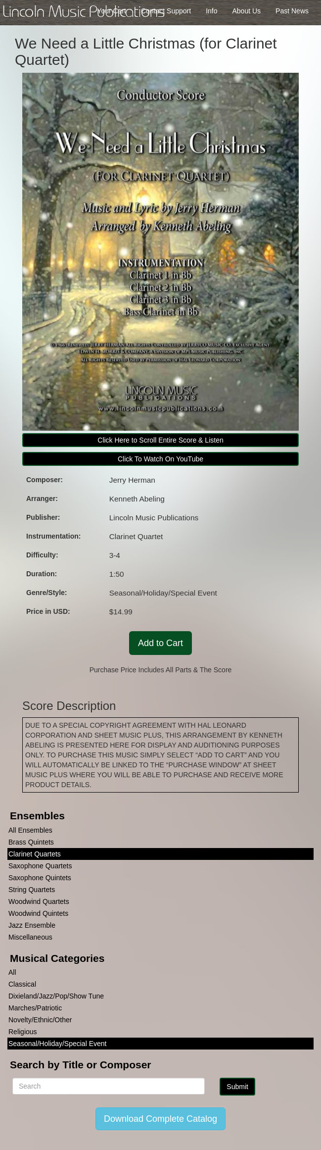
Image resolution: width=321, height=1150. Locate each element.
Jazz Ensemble (31, 925)
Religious (22, 1032)
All (12, 972)
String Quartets (31, 890)
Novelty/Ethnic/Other (40, 1020)
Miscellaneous (30, 937)
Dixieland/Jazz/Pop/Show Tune (56, 996)
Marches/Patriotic (35, 1008)
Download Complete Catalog (160, 1119)
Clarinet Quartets (34, 854)
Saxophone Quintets (39, 878)
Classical (22, 984)
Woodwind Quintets (38, 913)
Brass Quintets (31, 842)
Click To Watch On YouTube (160, 459)
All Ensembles (30, 830)
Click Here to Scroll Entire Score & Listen (160, 440)
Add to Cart (160, 643)
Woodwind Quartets (38, 901)
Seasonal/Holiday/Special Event (57, 1044)
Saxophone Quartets (40, 866)
